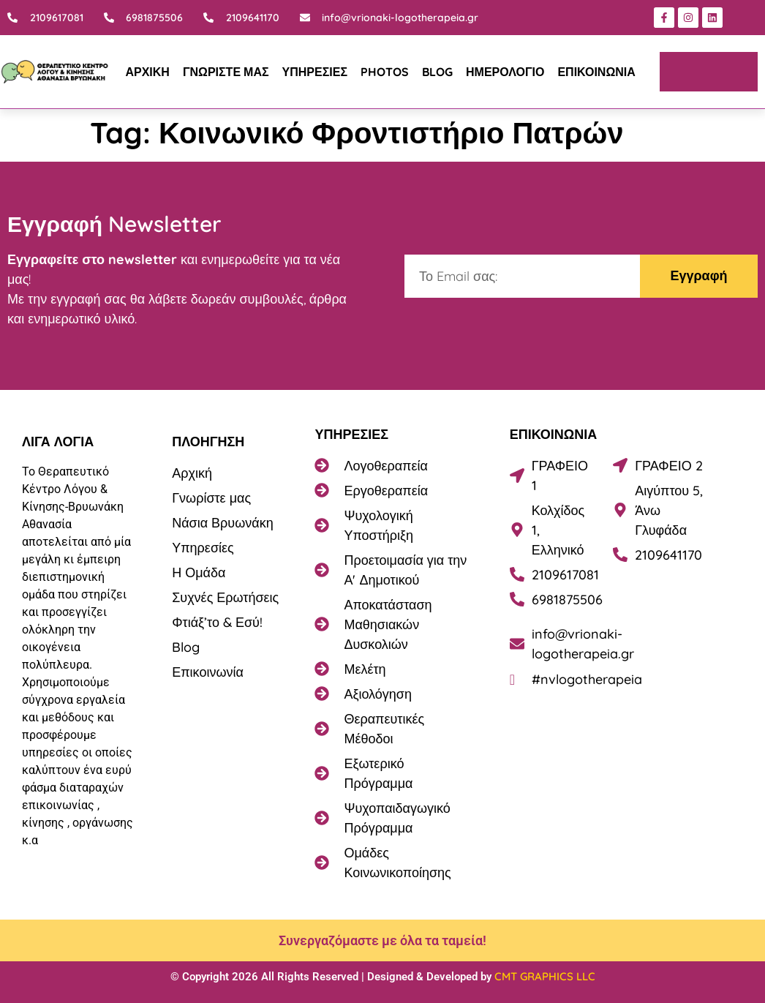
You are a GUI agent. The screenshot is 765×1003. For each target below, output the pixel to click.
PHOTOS (385, 71)
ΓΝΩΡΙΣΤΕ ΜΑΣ (226, 71)
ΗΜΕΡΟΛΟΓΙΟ (505, 71)
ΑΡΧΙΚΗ (147, 71)
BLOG (437, 71)
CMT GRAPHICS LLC (544, 976)
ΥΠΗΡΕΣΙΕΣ (314, 71)
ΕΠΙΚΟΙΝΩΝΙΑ (596, 71)
